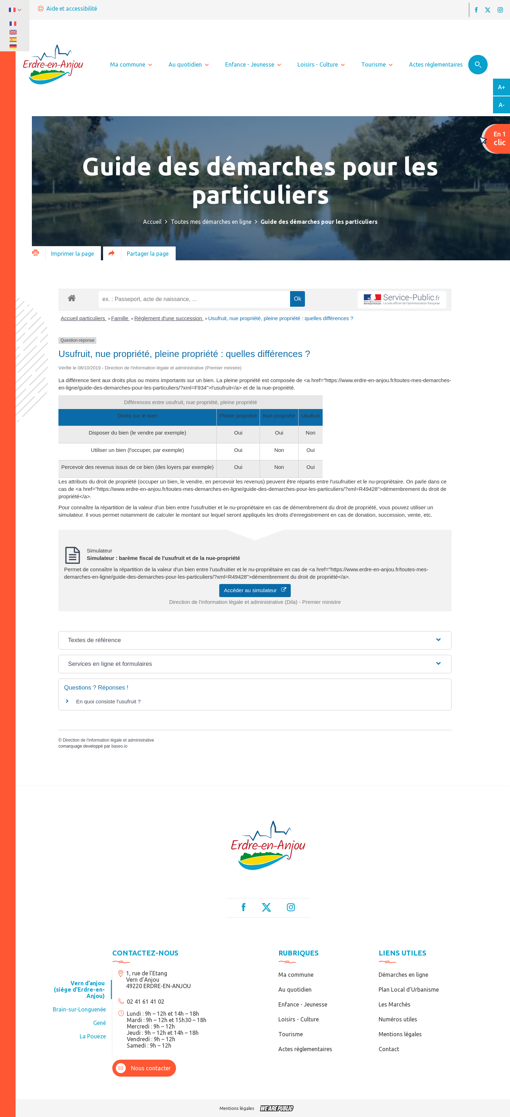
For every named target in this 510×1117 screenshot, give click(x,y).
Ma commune (295, 974)
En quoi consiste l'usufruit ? (108, 701)
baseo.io (119, 746)
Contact (389, 1049)
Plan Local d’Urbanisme (409, 989)
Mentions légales (400, 1034)
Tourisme (290, 1034)
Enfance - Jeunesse (302, 1004)
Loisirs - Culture (298, 1019)
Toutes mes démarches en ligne (211, 222)
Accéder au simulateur (255, 590)
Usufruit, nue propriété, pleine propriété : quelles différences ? (280, 318)
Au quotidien (295, 989)
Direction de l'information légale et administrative (108, 740)
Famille (120, 318)
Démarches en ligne (403, 974)
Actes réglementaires (305, 1049)
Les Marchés (394, 1004)
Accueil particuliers (84, 318)
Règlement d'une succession (168, 318)
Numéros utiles (398, 1019)
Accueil (152, 222)
